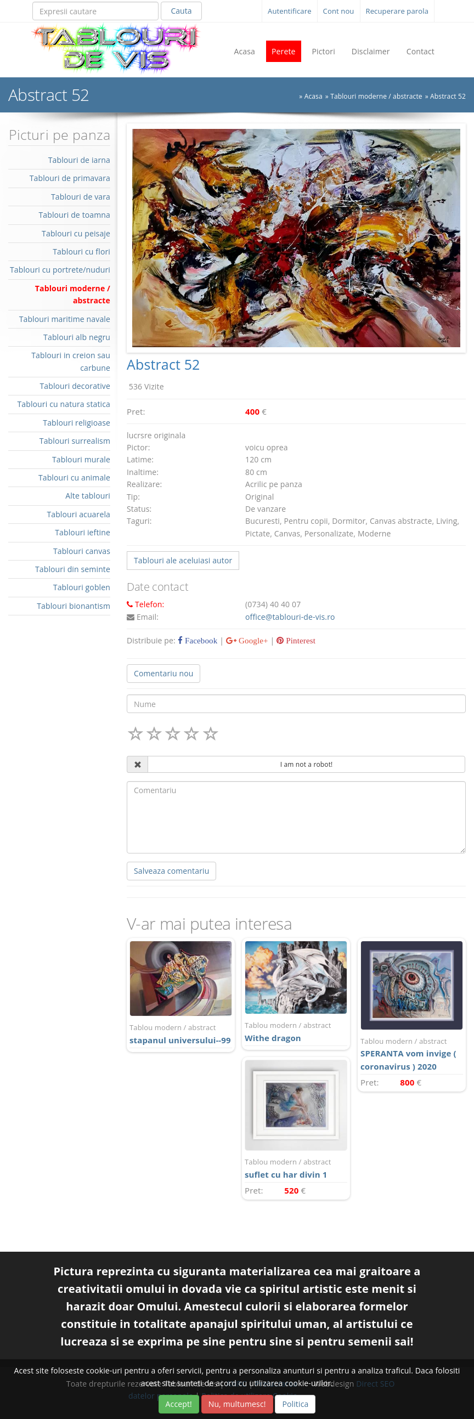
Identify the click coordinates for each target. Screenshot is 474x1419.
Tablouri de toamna (74, 215)
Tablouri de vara (80, 196)
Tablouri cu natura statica (63, 404)
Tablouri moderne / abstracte (376, 96)
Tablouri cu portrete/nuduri (60, 269)
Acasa (244, 51)
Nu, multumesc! (237, 1404)
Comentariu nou (163, 673)
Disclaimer (371, 51)
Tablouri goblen (81, 587)
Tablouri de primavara (70, 178)
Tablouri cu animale (74, 477)
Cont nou (338, 11)
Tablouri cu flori (81, 251)
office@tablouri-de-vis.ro (290, 617)
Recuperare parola (397, 11)
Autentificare (290, 11)
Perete (284, 51)
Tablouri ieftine (82, 532)
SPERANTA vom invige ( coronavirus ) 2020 (411, 1054)
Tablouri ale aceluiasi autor (183, 560)
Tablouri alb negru (76, 337)
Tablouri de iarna (79, 160)
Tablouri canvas (81, 551)
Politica (295, 1404)
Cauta (181, 10)
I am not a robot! (306, 764)
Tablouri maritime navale (64, 319)
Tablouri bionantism (73, 606)
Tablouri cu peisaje (76, 233)
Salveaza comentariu (171, 871)
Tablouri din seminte (72, 569)
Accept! (179, 1404)
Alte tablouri (87, 495)
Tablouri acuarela (78, 514)
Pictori (323, 51)
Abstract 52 (448, 96)
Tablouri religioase (76, 422)
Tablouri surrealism (75, 441)
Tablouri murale (81, 459)
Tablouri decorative (75, 386)
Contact (421, 51)
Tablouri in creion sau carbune (70, 361)
